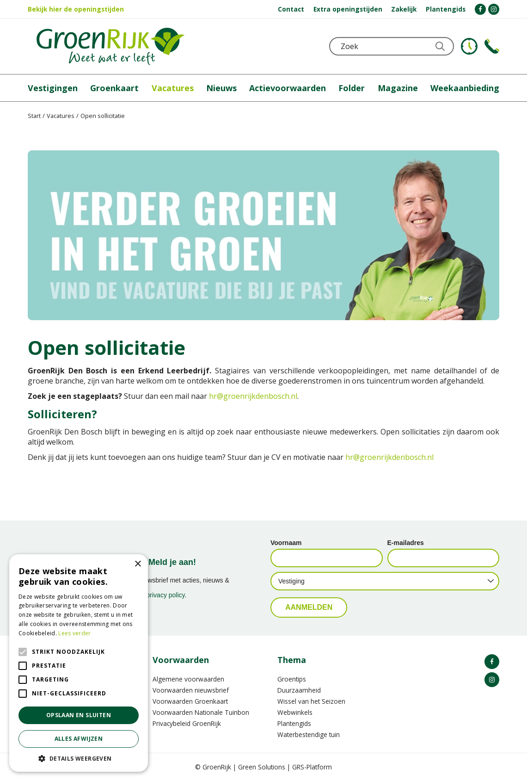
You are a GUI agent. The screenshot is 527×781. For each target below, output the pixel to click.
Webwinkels (295, 712)
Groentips (291, 679)
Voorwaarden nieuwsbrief (191, 690)
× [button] (137, 564)
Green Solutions (261, 766)
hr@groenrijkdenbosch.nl (253, 396)
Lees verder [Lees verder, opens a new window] (74, 633)
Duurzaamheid (299, 690)
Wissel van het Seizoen (311, 701)
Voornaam (285, 542)
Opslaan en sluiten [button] (78, 715)
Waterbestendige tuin (308, 734)
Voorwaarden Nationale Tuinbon (201, 712)
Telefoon (491, 46)
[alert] (78, 663)
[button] (78, 758)
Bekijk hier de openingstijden (76, 9)
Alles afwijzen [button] (79, 739)
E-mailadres (405, 542)
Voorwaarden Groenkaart (190, 701)
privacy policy (166, 595)
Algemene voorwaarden (188, 679)
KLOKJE (469, 46)
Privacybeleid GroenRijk (187, 723)
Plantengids (294, 723)
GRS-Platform (312, 766)
